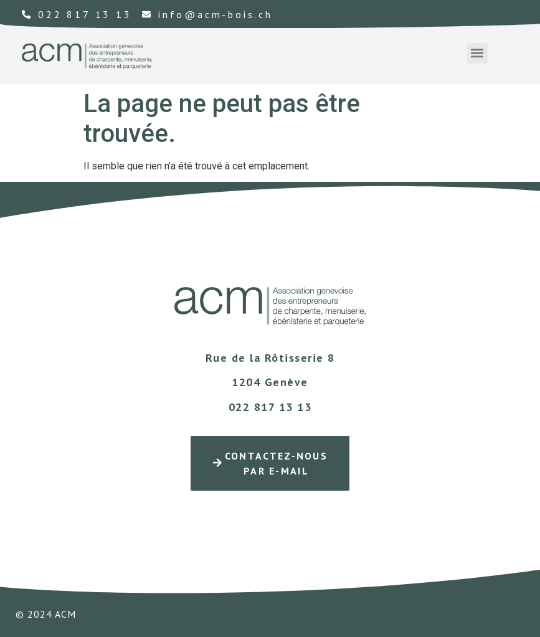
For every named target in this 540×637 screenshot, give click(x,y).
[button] (477, 53)
